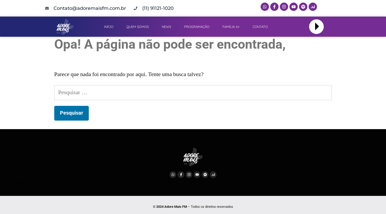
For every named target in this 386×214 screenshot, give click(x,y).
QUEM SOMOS (137, 27)
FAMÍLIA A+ (231, 27)
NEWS (166, 27)
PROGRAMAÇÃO (196, 27)
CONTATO (260, 27)
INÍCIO (108, 27)
